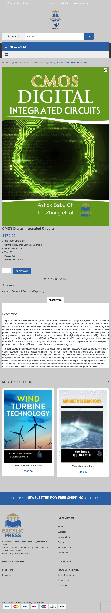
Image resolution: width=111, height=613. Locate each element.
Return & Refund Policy (68, 570)
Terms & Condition (66, 575)
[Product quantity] (6, 270)
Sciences (6, 575)
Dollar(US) (65, 3)
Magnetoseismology (83, 466)
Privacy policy (64, 580)
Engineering (15, 62)
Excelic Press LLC (17, 602)
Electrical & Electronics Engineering (39, 62)
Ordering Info (64, 537)
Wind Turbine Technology (28, 465)
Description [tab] (55, 300)
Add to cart (22, 271)
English (53, 3)
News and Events (66, 547)
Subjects (62, 532)
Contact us (63, 552)
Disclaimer (63, 585)
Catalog (61, 542)
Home (5, 62)
